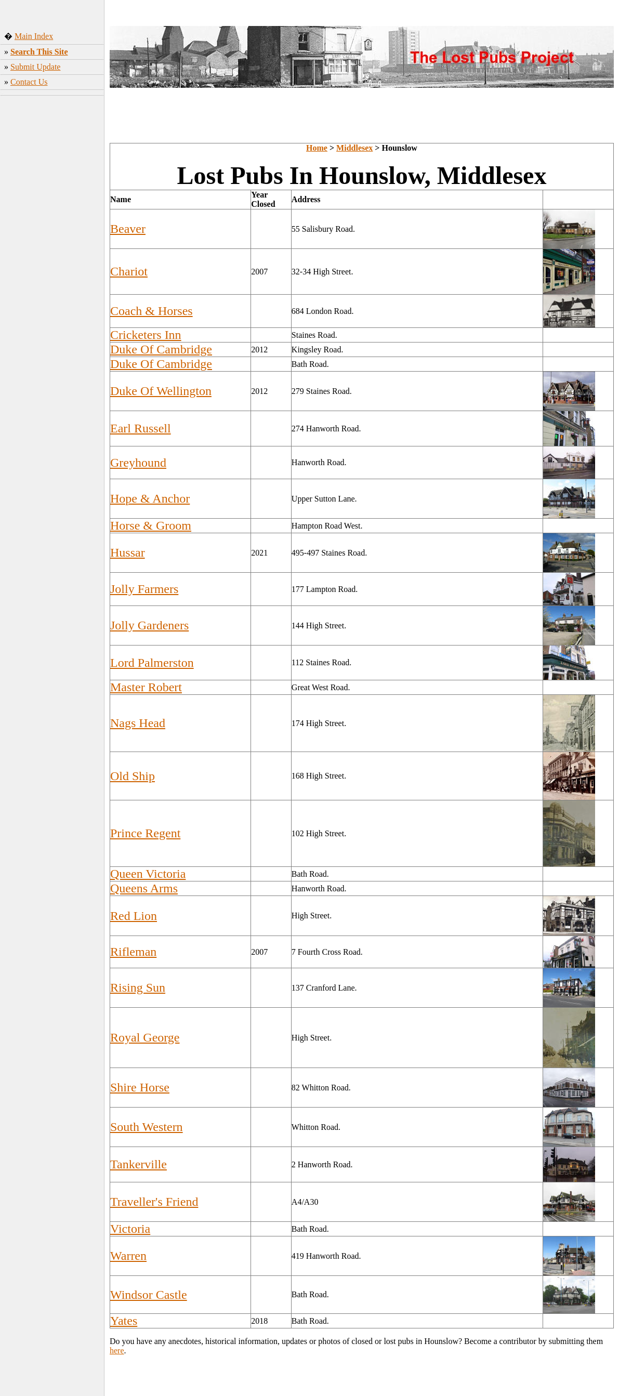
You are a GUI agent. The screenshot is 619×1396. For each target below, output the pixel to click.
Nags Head (137, 723)
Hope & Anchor (150, 498)
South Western (146, 1127)
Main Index (34, 36)
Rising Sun (137, 987)
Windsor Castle (148, 1294)
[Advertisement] (52, 262)
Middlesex (354, 147)
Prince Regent (145, 833)
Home (316, 147)
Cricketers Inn (145, 334)
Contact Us (29, 81)
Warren (128, 1255)
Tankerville (138, 1164)
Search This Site (39, 51)
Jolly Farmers (144, 589)
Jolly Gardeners (149, 625)
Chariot (129, 271)
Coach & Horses (151, 311)
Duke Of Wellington (161, 391)
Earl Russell (140, 428)
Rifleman (133, 951)
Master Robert (146, 687)
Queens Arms (144, 888)
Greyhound (138, 462)
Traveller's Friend (154, 1201)
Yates (123, 1320)
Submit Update (35, 66)
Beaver (128, 228)
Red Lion (133, 916)
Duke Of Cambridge (161, 349)
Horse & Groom (150, 525)
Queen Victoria (148, 873)
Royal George (145, 1037)
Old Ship (132, 776)
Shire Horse (139, 1087)
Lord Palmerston (152, 662)
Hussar (127, 552)
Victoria (130, 1228)
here (117, 1350)
